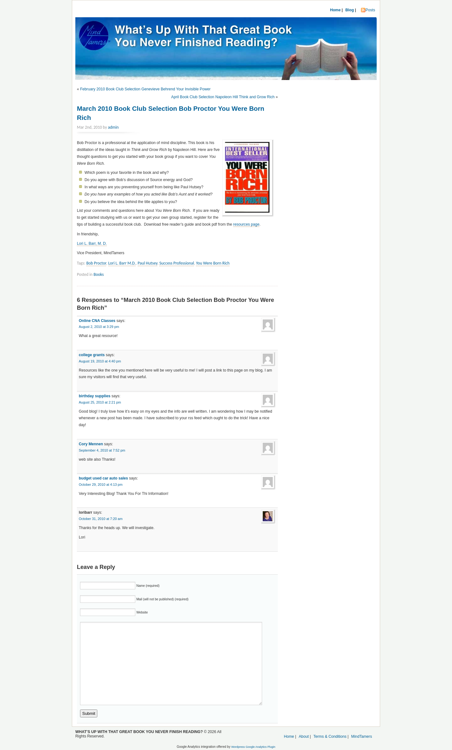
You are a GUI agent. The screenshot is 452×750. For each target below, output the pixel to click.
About (304, 736)
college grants (92, 355)
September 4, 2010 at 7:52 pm (102, 450)
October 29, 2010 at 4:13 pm (100, 484)
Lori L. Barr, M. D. (92, 243)
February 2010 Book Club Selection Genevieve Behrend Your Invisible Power (145, 89)
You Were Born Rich (212, 263)
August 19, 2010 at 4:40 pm (100, 361)
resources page (246, 224)
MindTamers (361, 736)
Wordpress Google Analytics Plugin (253, 746)
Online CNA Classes (97, 321)
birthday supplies (94, 396)
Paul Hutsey (148, 263)
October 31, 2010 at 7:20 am (100, 519)
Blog (349, 10)
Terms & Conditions (329, 736)
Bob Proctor (96, 263)
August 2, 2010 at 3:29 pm (99, 327)
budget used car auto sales (103, 478)
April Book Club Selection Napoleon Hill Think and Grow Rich (223, 97)
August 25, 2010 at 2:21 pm (100, 402)
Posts (370, 10)
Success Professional (176, 263)
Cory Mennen (91, 444)
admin (113, 127)
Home (335, 10)
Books (99, 274)
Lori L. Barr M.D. (122, 263)
